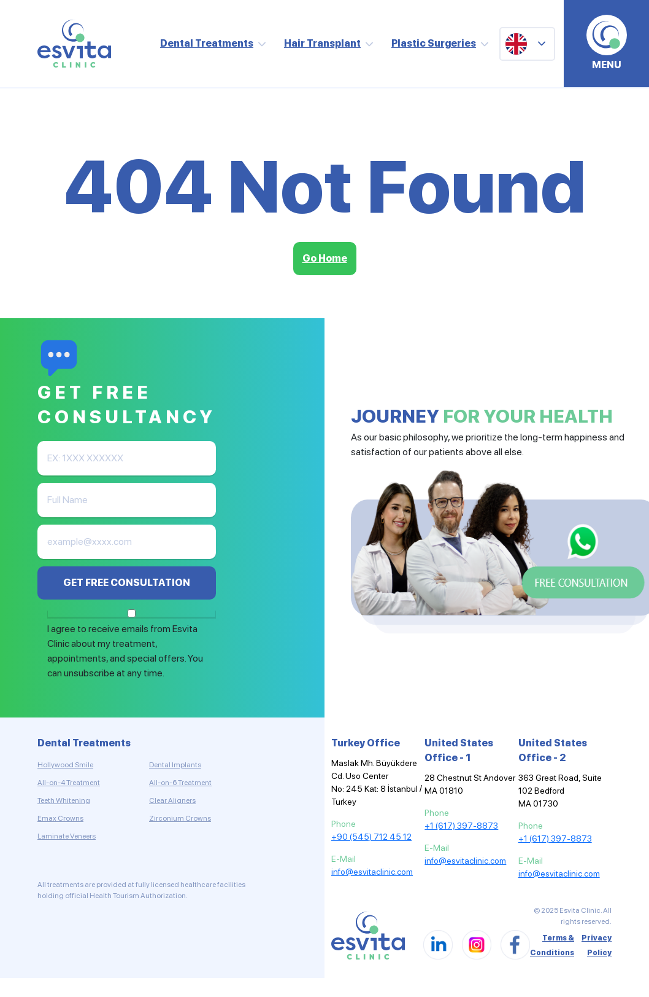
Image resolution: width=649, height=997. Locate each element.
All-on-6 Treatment (180, 782)
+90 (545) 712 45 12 (371, 837)
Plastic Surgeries (433, 43)
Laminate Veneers (66, 836)
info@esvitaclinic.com (372, 872)
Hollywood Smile (65, 764)
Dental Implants (175, 764)
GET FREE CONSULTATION (126, 582)
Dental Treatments (206, 43)
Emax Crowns (60, 818)
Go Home (324, 258)
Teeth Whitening (63, 800)
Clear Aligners (172, 800)
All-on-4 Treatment (68, 782)
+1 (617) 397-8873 (461, 826)
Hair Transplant (322, 43)
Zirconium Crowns (180, 818)
